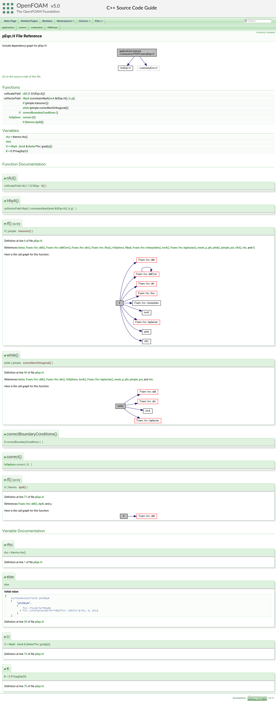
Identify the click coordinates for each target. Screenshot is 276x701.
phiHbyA (44, 598)
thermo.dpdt (33, 122)
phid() (216, 247)
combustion (37, 27)
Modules (47, 21)
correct (27, 117)
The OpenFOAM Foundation (38, 11)
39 (25, 621)
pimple (225, 247)
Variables (271, 32)
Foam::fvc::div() (81, 247)
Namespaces (66, 22)
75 (25, 686)
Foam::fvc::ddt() (35, 247)
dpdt (41, 503)
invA (51, 98)
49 (25, 372)
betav (32, 146)
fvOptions (14, 117)
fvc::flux (29, 608)
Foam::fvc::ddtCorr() (58, 247)
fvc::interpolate (34, 610)
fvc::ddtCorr (70, 610)
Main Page (10, 21)
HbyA (26, 98)
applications (8, 27)
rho (8, 136)
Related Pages (29, 21)
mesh (201, 247)
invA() (165, 247)
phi (210, 247)
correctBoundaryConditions (39, 112)
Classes (85, 22)
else (8, 141)
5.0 (56, 6)
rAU (25, 93)
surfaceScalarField (24, 598)
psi (232, 247)
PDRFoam (53, 27)
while (26, 107)
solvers (22, 27)
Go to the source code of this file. (21, 76)
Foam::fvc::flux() (101, 247)
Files (99, 22)
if (23, 103)
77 (25, 496)
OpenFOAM (32, 5)
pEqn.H (38, 240)
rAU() (238, 247)
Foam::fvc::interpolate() (147, 247)
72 (25, 653)
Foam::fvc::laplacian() (184, 247)
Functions (260, 32)
